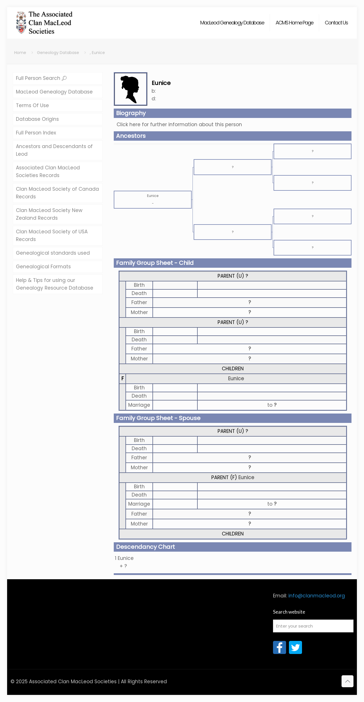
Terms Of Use (32, 105)
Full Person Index (36, 132)
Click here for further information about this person (179, 124)
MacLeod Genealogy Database (54, 91)
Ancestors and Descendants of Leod (54, 150)
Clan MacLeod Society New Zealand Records (49, 214)
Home (20, 52)
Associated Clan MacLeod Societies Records (48, 171)
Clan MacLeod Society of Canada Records (57, 193)
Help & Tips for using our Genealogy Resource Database (54, 284)
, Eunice (97, 52)
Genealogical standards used (53, 253)
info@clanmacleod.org (316, 595)
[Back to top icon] (347, 681)
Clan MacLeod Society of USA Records (52, 235)
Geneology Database (58, 52)
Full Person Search (41, 78)
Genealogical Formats (43, 266)
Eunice (236, 378)
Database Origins (37, 119)
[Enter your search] (313, 626)
